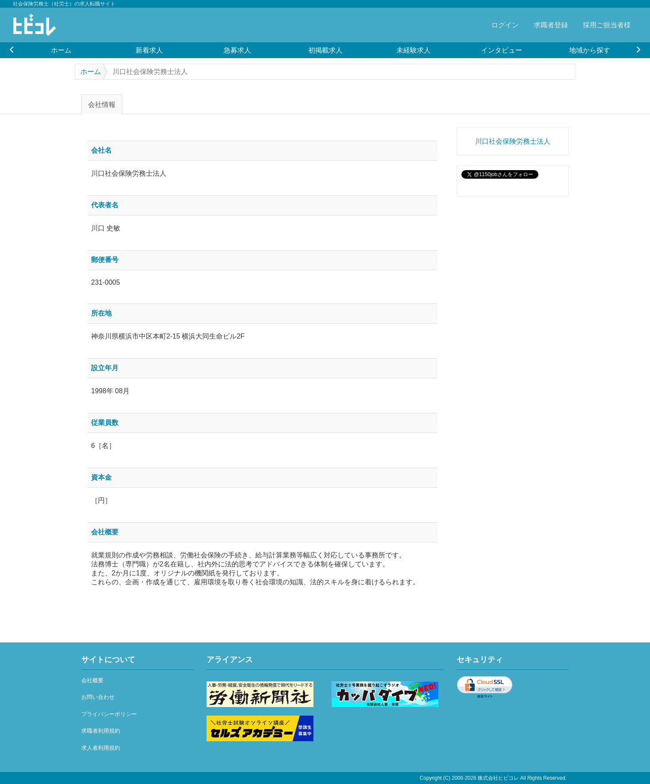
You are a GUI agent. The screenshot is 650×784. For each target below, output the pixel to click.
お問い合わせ (98, 697)
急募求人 (237, 50)
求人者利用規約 (100, 748)
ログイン (505, 24)
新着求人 (149, 50)
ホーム (61, 50)
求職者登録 (551, 24)
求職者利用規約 (100, 731)
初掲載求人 (325, 50)
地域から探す (589, 50)
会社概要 (92, 680)
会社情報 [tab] (101, 104)
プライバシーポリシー (109, 714)
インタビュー (501, 50)
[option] (61, 50)
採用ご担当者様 (607, 24)
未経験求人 (413, 50)
